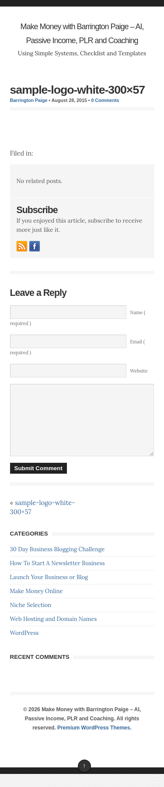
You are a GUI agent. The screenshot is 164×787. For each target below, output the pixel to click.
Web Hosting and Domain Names (53, 632)
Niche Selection (31, 618)
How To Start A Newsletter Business (57, 576)
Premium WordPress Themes (93, 741)
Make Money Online (36, 604)
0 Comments (105, 100)
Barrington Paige (29, 100)
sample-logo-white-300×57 (77, 89)
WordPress (24, 646)
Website (138, 371)
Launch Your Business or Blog (49, 590)
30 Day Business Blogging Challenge (57, 562)
